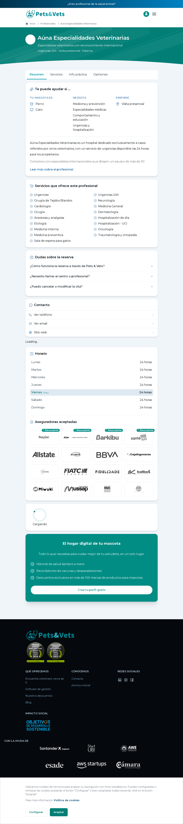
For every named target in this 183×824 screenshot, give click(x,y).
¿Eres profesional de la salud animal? (92, 4)
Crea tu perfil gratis (91, 590)
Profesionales (45, 24)
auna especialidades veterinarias (76, 24)
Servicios (56, 74)
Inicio (30, 23)
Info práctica (78, 74)
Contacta (77, 679)
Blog (28, 702)
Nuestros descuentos (38, 696)
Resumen (37, 74)
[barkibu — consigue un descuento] (107, 437)
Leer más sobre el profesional (51, 169)
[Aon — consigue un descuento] (75, 437)
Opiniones (100, 74)
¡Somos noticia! (80, 685)
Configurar (36, 812)
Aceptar (58, 812)
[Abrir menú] (154, 14)
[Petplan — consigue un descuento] (44, 437)
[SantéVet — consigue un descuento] (139, 437)
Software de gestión (38, 689)
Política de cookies (67, 800)
